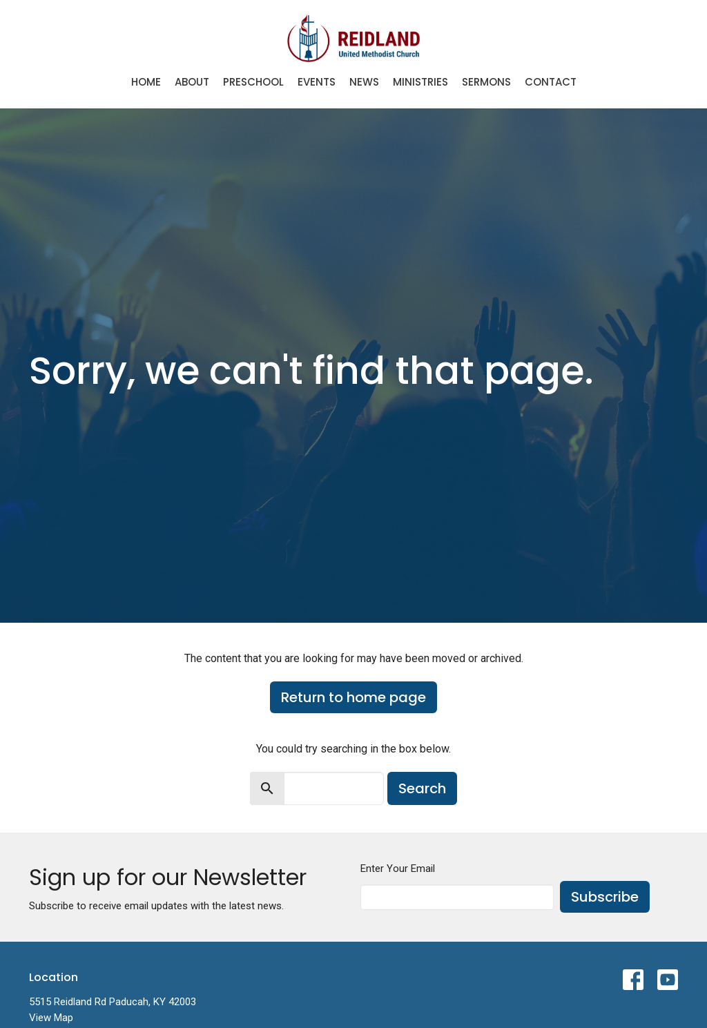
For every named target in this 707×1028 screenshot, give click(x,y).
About (192, 82)
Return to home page (353, 697)
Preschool (253, 82)
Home (146, 82)
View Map (51, 1017)
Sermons (486, 82)
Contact (551, 82)
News (364, 82)
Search (422, 788)
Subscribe (605, 896)
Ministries (420, 82)
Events (317, 82)
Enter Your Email (397, 868)
